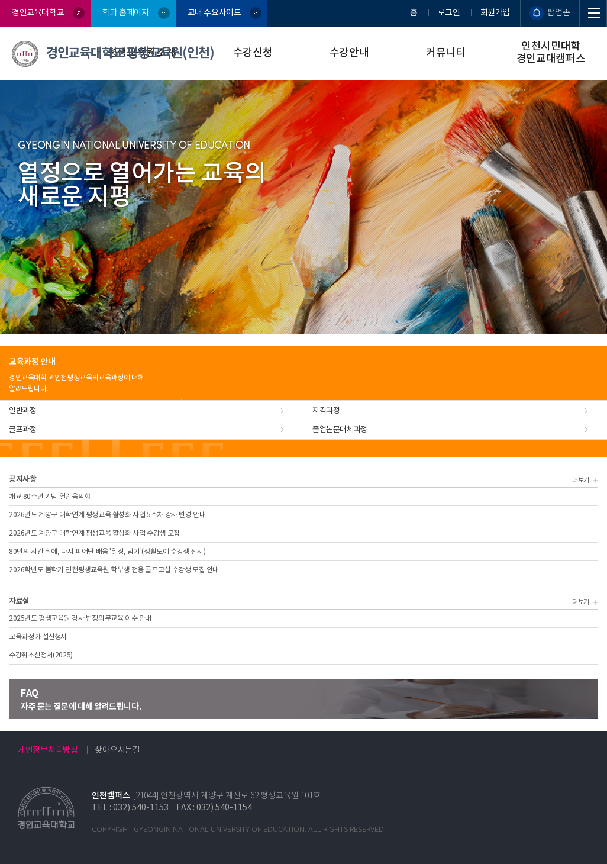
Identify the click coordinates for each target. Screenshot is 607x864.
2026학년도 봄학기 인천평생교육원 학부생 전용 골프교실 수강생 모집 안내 (114, 569)
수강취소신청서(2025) (41, 654)
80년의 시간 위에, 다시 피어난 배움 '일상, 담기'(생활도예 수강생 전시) (107, 551)
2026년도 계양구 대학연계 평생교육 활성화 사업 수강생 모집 (94, 532)
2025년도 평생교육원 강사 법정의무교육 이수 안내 (80, 618)
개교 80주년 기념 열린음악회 (50, 496)
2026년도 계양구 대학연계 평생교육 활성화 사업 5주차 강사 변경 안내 (107, 514)
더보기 (583, 479)
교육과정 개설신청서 (38, 636)
